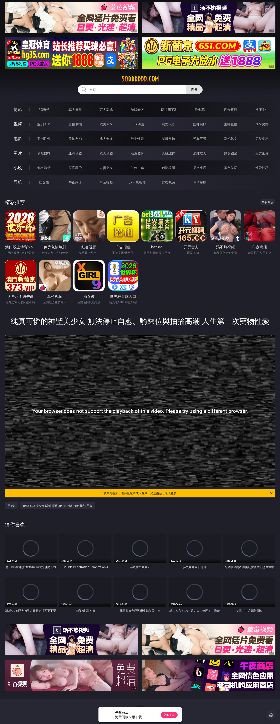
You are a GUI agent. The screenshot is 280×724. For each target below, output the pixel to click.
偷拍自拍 (75, 138)
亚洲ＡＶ (44, 124)
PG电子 (44, 109)
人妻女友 (106, 167)
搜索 (194, 89)
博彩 (18, 109)
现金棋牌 (230, 109)
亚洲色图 (75, 153)
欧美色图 (106, 153)
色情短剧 (199, 182)
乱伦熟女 (230, 138)
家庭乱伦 (75, 167)
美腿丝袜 (168, 153)
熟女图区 (230, 153)
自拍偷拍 (75, 124)
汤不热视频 (137, 182)
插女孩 (44, 182)
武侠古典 (137, 167)
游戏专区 (137, 109)
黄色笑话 (230, 167)
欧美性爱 (137, 138)
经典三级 (199, 138)
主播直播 (230, 124)
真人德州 (75, 109)
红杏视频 (168, 182)
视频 (18, 124)
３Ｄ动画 (137, 124)
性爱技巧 (262, 167)
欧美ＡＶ (106, 124)
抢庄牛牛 (262, 109)
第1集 (11, 506)
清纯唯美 (199, 153)
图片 (18, 153)
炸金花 (200, 109)
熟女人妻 (168, 124)
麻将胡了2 (168, 109)
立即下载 (169, 715)
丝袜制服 (199, 124)
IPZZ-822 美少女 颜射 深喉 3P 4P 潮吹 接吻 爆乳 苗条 (57, 506)
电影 (18, 138)
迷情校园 (168, 167)
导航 (18, 182)
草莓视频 (106, 182)
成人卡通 (106, 138)
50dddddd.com (140, 79)
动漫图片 (137, 153)
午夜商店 (75, 182)
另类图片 (262, 153)
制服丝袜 (168, 138)
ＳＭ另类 (262, 124)
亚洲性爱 (44, 138)
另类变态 (262, 138)
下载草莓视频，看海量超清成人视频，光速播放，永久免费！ (187, 493)
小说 (18, 167)
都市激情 (44, 167)
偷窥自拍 (44, 153)
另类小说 (199, 167)
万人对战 (106, 109)
